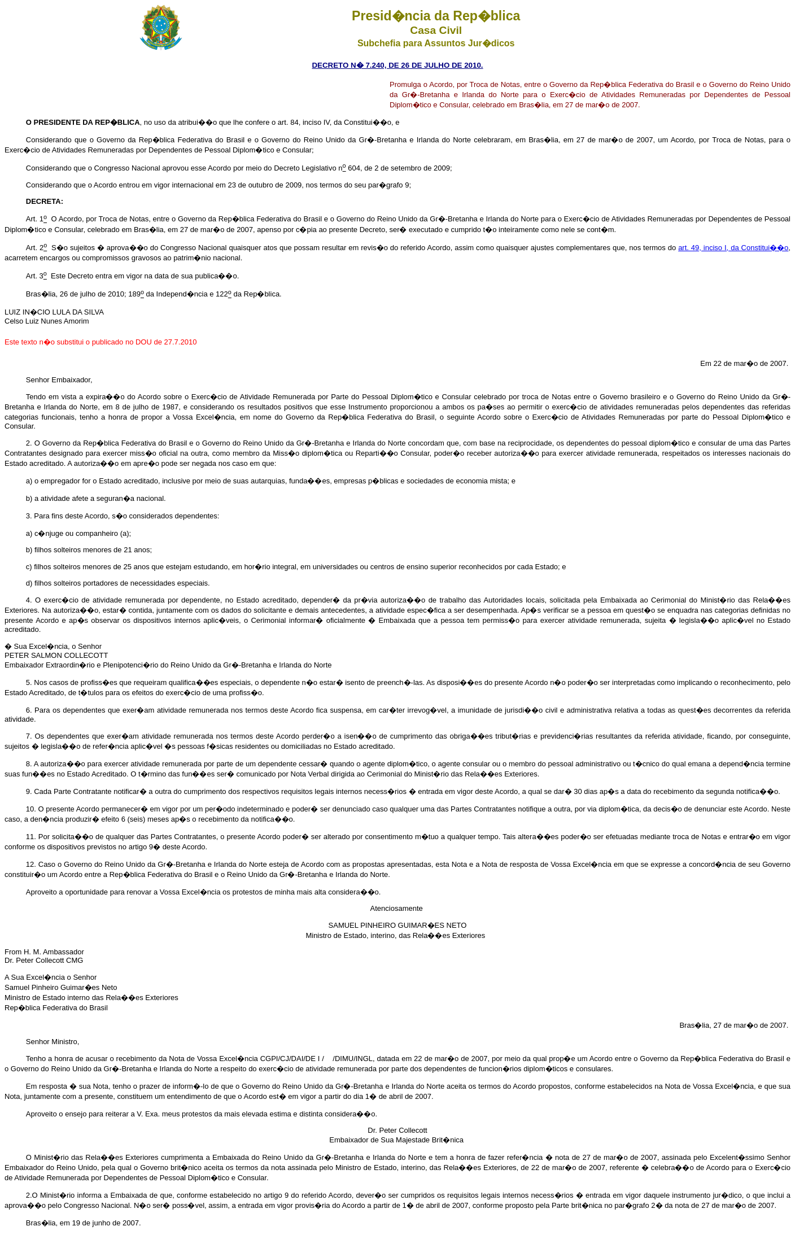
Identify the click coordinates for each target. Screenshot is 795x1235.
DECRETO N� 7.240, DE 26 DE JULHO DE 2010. (397, 65)
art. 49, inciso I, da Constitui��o (733, 247)
